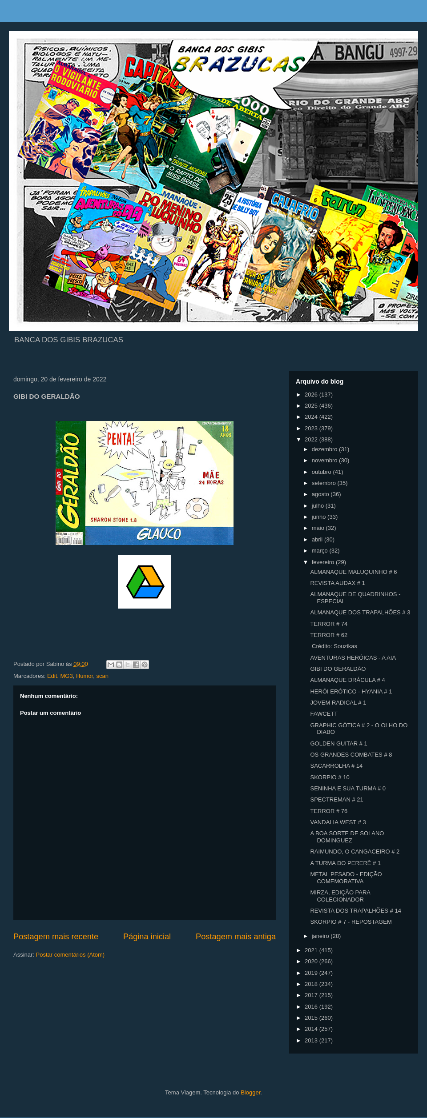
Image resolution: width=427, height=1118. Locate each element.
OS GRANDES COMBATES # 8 (351, 754)
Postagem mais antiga (236, 936)
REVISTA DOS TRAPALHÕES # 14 (355, 910)
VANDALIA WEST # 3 (338, 822)
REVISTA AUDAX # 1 (337, 583)
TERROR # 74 (328, 624)
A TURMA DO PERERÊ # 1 (345, 863)
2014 (312, 1029)
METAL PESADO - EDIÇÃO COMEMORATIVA (346, 878)
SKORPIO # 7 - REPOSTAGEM (350, 921)
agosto (321, 494)
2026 (312, 394)
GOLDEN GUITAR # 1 (338, 743)
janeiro (321, 936)
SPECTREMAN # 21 (336, 799)
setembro (325, 483)
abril (318, 539)
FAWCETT (324, 713)
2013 (312, 1040)
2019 (312, 973)
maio (319, 528)
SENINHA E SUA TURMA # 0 (348, 788)
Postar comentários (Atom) (70, 954)
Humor (84, 676)
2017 (312, 995)
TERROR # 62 (328, 635)
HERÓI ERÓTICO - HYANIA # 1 (351, 691)
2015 (312, 1017)
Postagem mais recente (55, 936)
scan (102, 676)
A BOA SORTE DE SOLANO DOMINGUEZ (347, 837)
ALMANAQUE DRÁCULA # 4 (347, 680)
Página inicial (147, 936)
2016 (312, 1006)
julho (319, 505)
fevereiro (324, 562)
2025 (312, 405)
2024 (312, 416)
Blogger (250, 1092)
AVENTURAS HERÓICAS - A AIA (353, 657)
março (321, 550)
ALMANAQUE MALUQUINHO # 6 (353, 572)
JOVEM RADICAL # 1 (338, 702)
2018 (312, 984)
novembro (325, 460)
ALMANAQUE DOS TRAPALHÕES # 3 (360, 612)
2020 (312, 961)
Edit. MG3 (60, 676)
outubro (322, 472)
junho (319, 516)
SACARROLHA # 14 (336, 765)
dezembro (325, 449)
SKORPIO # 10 (329, 777)
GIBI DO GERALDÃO (338, 668)
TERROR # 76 (328, 811)
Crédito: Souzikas (333, 646)
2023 (312, 428)
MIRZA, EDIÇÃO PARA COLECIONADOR (340, 896)
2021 (312, 950)
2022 (312, 439)
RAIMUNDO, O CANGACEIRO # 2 (354, 851)
